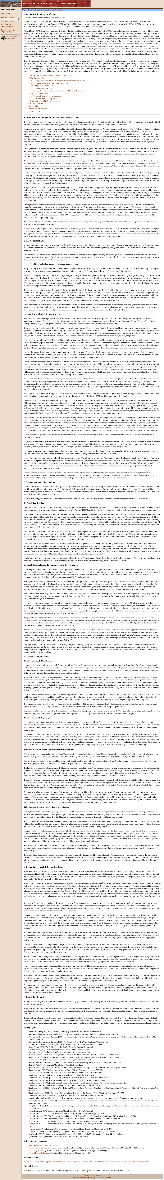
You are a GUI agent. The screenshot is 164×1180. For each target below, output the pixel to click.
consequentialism (30, 1162)
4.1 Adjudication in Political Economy (47, 96)
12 (114, 593)
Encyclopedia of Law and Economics (42, 1148)
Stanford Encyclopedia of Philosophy (54, 10)
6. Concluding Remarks (37, 104)
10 (36, 524)
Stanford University (10, 39)
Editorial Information (8, 30)
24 (135, 987)
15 (120, 679)
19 (107, 826)
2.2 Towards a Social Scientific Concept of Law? (51, 83)
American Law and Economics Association (44, 1145)
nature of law (108, 1162)
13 (80, 613)
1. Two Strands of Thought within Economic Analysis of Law (50, 76)
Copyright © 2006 (91, 1175)
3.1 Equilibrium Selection (42, 88)
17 (149, 772)
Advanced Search (8, 21)
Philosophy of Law (36, 1150)
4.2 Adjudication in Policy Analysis (46, 98)
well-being (145, 1162)
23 (92, 968)
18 (135, 796)
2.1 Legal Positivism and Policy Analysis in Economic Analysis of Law (59, 81)
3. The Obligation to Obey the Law (41, 86)
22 (132, 961)
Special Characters (8, 33)
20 (103, 883)
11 (147, 571)
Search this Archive (8, 17)
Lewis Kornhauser (80, 1178)
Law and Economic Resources (39, 1153)
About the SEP (7, 31)
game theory (42, 1162)
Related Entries (34, 111)
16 (147, 756)
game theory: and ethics (56, 1162)
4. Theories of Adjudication (38, 93)
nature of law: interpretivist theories (127, 1162)
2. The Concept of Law (36, 78)
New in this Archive (8, 26)
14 (70, 639)
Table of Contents (7, 25)
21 (141, 934)
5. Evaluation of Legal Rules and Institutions (44, 101)
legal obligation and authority (77, 1162)
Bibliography (33, 106)
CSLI (9, 38)
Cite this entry (6, 13)
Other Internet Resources (37, 109)
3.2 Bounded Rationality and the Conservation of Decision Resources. (58, 91)
